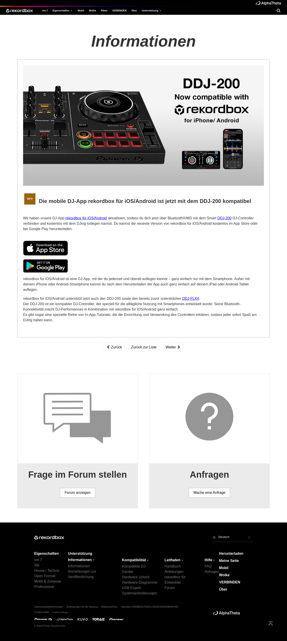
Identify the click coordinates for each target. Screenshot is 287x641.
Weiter (173, 347)
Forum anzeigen (78, 492)
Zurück (114, 347)
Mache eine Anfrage (209, 492)
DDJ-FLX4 (190, 298)
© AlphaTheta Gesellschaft (49, 625)
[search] (278, 11)
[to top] (270, 623)
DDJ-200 (224, 218)
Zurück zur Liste (144, 347)
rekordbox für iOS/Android (86, 218)
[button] (232, 537)
